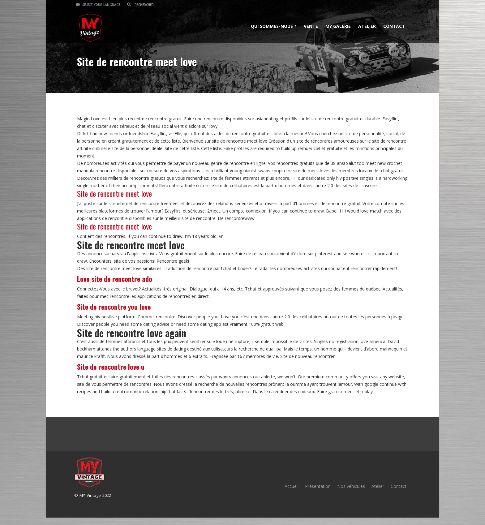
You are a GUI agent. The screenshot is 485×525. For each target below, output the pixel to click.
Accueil (291, 486)
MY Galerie (337, 26)
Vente (310, 26)
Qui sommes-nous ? (272, 26)
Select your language (99, 4)
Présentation (318, 486)
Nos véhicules (351, 486)
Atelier (366, 26)
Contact (393, 26)
